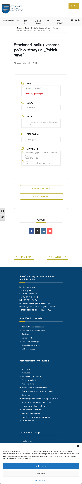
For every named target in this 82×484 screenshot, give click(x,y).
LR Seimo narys (28, 349)
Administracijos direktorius (33, 327)
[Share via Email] (49, 231)
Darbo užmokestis (29, 380)
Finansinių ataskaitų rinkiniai (33, 406)
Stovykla (55, 28)
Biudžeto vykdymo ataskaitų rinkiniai (37, 391)
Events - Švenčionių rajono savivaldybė (37, 28)
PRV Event (24, 256)
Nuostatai (26, 369)
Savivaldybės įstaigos (31, 345)
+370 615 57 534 (32, 158)
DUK (48, 20)
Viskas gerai (41, 466)
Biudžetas (26, 395)
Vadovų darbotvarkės (31, 413)
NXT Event (57, 256)
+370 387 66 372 (26, 22)
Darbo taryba (27, 338)
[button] (78, 446)
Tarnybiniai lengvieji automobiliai (36, 417)
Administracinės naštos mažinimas (36, 402)
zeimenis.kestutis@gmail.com (37, 163)
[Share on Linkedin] (43, 231)
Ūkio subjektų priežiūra (31, 410)
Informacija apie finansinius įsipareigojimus (40, 399)
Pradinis (19, 28)
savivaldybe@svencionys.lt (11, 20)
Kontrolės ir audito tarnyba (33, 330)
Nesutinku (41, 473)
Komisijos (25, 334)
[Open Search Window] (79, 20)
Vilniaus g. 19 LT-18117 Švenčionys (38, 22)
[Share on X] (37, 231)
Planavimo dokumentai (31, 376)
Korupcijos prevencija (30, 342)
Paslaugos (26, 373)
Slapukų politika (39, 480)
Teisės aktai (27, 441)
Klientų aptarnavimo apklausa (61, 22)
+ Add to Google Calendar (41, 188)
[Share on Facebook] (31, 231)
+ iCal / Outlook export (41, 196)
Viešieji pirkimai (28, 384)
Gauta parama (28, 421)
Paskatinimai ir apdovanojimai (34, 388)
